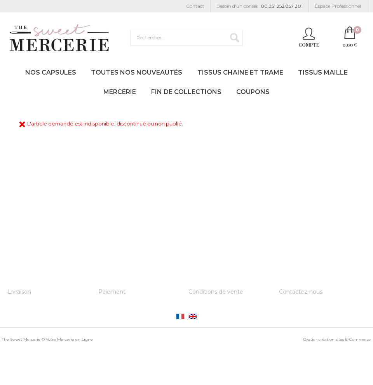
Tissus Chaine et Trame (240, 72)
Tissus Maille (323, 72)
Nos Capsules (50, 72)
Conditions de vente (215, 291)
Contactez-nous (300, 291)
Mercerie (119, 92)
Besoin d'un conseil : (259, 6)
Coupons (253, 92)
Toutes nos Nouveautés (136, 72)
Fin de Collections (186, 92)
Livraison (19, 291)
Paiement (111, 291)
